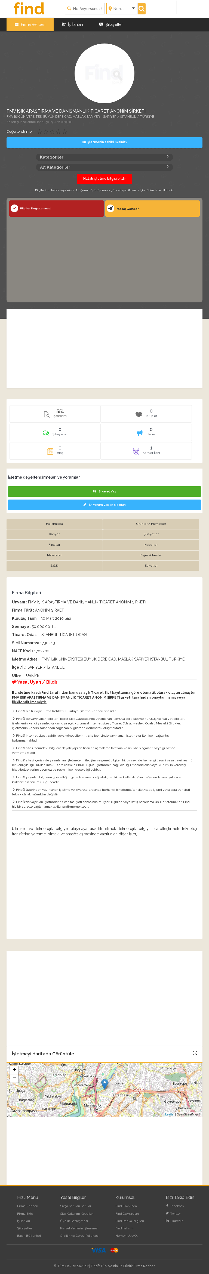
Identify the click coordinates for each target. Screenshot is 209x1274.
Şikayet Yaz (104, 491)
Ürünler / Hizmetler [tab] (151, 524)
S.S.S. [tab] (54, 566)
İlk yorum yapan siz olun (104, 505)
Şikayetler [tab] (151, 534)
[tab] (55, 434)
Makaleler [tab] (54, 555)
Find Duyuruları (127, 1214)
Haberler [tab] (151, 545)
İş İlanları (72, 24)
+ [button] (14, 1070)
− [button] (14, 1078)
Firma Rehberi (30, 24)
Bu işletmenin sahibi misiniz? (104, 142)
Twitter (173, 1214)
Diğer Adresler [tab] (151, 555)
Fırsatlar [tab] (54, 545)
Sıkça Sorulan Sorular (75, 1206)
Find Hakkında (126, 1206)
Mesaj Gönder (123, 208)
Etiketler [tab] (151, 566)
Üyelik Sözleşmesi (74, 1221)
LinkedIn (174, 1221)
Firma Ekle (25, 1214)
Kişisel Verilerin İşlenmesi (79, 1228)
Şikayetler (111, 24)
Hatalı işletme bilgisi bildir (104, 179)
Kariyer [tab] (54, 534)
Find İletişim (124, 1228)
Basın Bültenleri (29, 1236)
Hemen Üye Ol (126, 1236)
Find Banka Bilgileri (129, 1221)
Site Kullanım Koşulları (77, 1214)
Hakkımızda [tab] (54, 524)
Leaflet (169, 1114)
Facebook (175, 1206)
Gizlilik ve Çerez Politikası (79, 1236)
